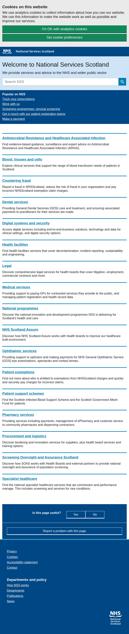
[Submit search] (122, 82)
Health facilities (15, 245)
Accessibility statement (22, 562)
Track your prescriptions (18, 99)
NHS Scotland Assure (20, 330)
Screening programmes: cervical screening (31, 109)
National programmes (20, 308)
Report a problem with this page (64, 531)
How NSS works (18, 585)
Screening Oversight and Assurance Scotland (40, 457)
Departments (15, 590)
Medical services (16, 287)
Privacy (12, 551)
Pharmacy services (18, 415)
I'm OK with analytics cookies (64, 29)
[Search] (60, 82)
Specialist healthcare (19, 479)
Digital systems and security (26, 223)
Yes (74, 514)
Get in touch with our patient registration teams (33, 114)
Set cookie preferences (64, 37)
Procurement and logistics (24, 436)
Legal (6, 266)
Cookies (12, 557)
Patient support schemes (23, 393)
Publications (15, 596)
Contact (12, 567)
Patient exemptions (18, 372)
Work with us (11, 104)
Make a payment (13, 118)
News (10, 601)
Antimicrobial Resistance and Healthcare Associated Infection (53, 138)
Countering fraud (16, 181)
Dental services (15, 202)
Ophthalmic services (19, 351)
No (98, 514)
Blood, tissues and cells (22, 159)
